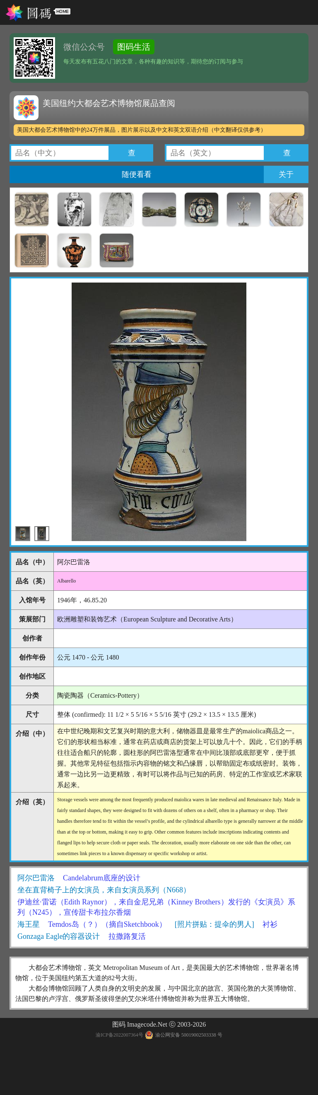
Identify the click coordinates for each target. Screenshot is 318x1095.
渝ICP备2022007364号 (119, 1035)
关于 (286, 174)
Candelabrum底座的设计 (101, 878)
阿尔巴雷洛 (36, 878)
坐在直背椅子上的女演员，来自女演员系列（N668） (103, 890)
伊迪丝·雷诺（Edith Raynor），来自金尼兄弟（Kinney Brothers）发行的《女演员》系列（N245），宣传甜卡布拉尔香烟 (156, 907)
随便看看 (137, 174)
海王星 (28, 924)
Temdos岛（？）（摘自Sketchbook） (107, 924)
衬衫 (270, 924)
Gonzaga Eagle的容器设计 (58, 936)
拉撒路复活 (127, 936)
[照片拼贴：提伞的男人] (214, 924)
